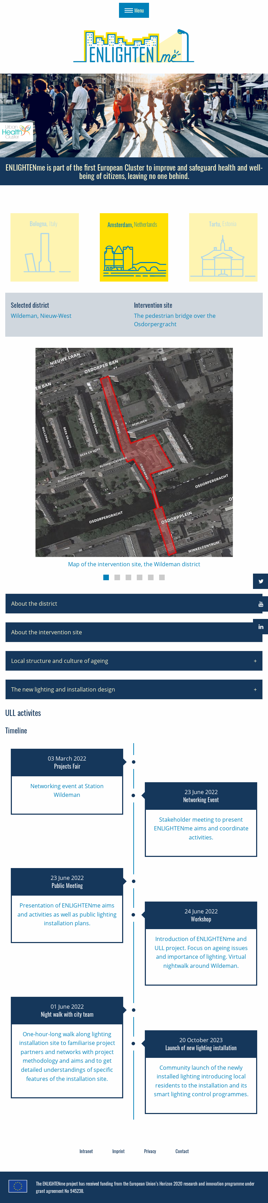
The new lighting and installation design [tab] (63, 689)
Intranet (86, 1151)
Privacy (150, 1151)
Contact (182, 1151)
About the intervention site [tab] (46, 632)
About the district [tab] (34, 603)
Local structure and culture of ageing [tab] (59, 661)
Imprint (118, 1151)
